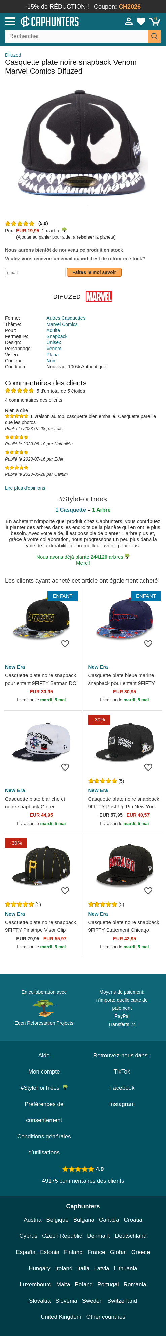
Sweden (92, 1301)
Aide (44, 1055)
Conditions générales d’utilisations (44, 1144)
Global (118, 1252)
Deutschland (131, 1236)
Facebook (122, 1088)
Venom (53, 348)
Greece (140, 1252)
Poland (84, 1284)
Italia (83, 1268)
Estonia (49, 1252)
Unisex (53, 342)
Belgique (57, 1220)
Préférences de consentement (44, 1112)
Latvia (101, 1268)
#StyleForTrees (44, 1088)
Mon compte (44, 1071)
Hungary (39, 1268)
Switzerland (122, 1301)
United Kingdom (61, 1317)
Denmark (98, 1236)
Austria (33, 1220)
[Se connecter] (129, 21)
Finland (73, 1252)
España (26, 1252)
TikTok (122, 1071)
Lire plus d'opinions (25, 488)
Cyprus (28, 1236)
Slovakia (40, 1301)
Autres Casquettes (65, 318)
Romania (135, 1284)
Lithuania (125, 1268)
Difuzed (13, 55)
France (96, 1252)
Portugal (108, 1284)
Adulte (53, 330)
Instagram (122, 1104)
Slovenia (66, 1301)
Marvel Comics (62, 324)
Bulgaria (83, 1220)
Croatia (133, 1220)
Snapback (56, 336)
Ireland (63, 1268)
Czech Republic (62, 1236)
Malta (63, 1284)
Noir (50, 360)
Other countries (105, 1317)
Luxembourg (36, 1284)
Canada (109, 1220)
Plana (52, 354)
